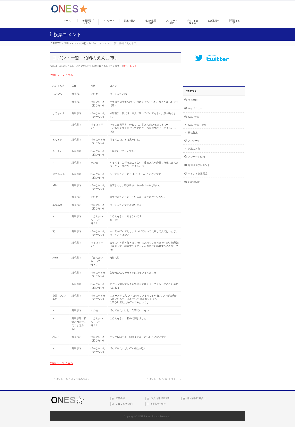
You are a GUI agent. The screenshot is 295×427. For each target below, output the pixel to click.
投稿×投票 (193, 117)
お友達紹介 (194, 182)
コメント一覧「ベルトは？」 (163, 379)
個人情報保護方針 (160, 398)
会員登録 (193, 100)
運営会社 (120, 398)
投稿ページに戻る (61, 75)
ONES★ (143, 416)
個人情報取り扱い (196, 398)
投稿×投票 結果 (197, 125)
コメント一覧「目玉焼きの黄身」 (70, 379)
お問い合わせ (158, 403)
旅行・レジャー (131, 66)
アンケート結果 (196, 156)
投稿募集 (193, 132)
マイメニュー (195, 108)
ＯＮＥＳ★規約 (124, 403)
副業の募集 (194, 148)
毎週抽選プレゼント (199, 165)
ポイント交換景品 (198, 173)
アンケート (194, 140)
